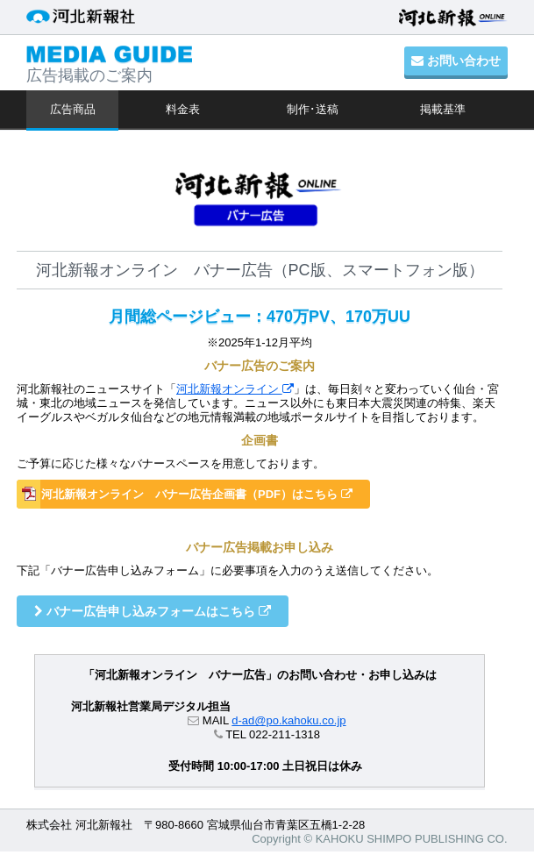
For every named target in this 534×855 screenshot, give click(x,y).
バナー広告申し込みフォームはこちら (152, 611)
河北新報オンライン (235, 388)
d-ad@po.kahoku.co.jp (288, 720)
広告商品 (73, 109)
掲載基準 (443, 109)
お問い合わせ (456, 60)
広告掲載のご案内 (109, 65)
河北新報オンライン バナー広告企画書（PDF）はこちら (196, 494)
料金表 (183, 109)
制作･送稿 (312, 109)
